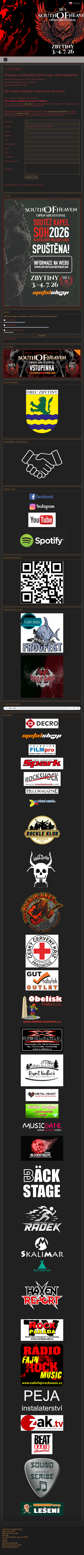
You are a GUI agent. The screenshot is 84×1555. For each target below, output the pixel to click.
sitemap (5, 1535)
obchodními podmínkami (57, 111)
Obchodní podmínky (10, 1543)
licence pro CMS (8, 1531)
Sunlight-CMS (16, 1529)
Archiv (4, 1539)
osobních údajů (23, 113)
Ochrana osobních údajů (11, 1545)
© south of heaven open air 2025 (15, 1537)
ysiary (16, 1533)
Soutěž (5, 1541)
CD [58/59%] (10, 325)
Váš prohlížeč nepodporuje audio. (42, 708)
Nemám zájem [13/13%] (14, 330)
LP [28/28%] (9, 320)
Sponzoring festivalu (10, 1547)
